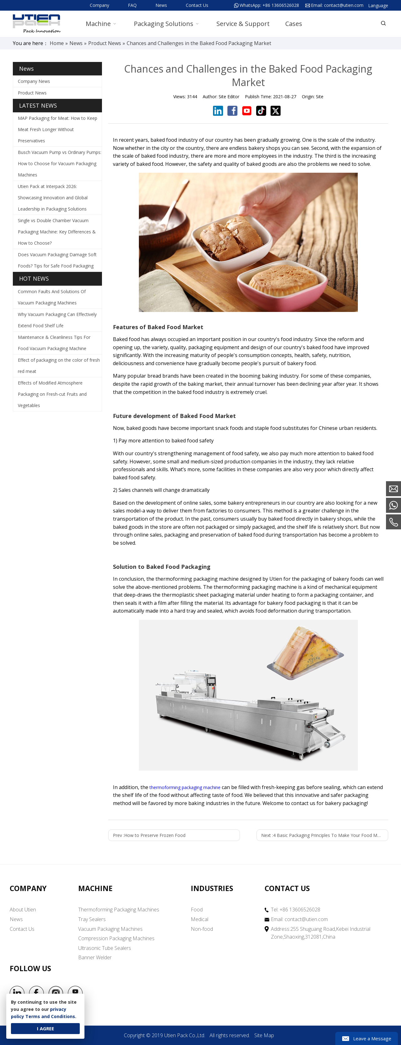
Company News (34, 81)
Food (197, 909)
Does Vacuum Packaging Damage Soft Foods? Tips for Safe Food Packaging (57, 260)
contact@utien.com (343, 5)
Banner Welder (95, 957)
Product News (32, 93)
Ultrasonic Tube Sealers (104, 948)
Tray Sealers (92, 919)
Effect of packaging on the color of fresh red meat (59, 365)
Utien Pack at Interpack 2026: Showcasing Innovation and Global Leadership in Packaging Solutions (53, 197)
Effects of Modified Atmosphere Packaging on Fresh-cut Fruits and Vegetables (52, 394)
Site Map (264, 1035)
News (161, 5)
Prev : (149, 835)
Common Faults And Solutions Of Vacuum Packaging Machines (52, 297)
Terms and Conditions (50, 1016)
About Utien (23, 909)
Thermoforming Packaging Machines (118, 909)
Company (99, 5)
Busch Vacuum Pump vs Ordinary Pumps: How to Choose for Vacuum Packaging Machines (59, 163)
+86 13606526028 (280, 5)
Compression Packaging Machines (116, 938)
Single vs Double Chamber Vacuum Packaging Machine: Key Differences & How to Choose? (57, 231)
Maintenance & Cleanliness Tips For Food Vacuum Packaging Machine (54, 342)
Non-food (202, 928)
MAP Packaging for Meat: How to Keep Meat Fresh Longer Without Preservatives (57, 129)
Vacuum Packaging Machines (110, 928)
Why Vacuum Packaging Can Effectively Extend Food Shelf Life (57, 320)
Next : (324, 835)
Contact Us (197, 5)
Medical (199, 919)
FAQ (132, 5)
